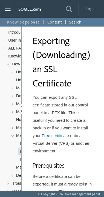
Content (54, 22)
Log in (91, 8)
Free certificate (55, 135)
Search (75, 22)
